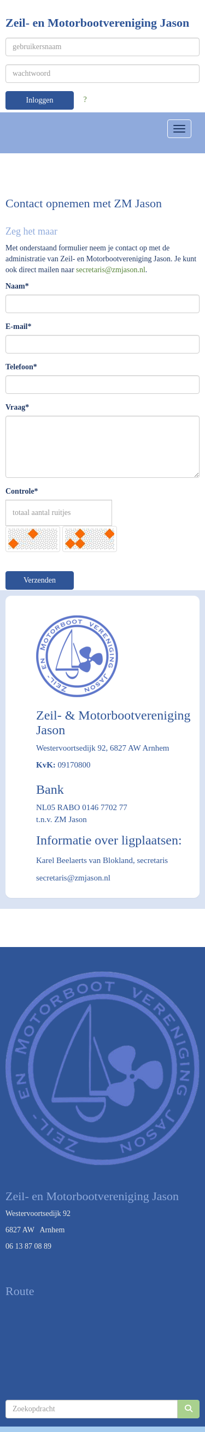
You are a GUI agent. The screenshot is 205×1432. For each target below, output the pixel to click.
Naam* (17, 286)
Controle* (21, 491)
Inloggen (40, 100)
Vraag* (17, 407)
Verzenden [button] (40, 580)
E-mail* (18, 326)
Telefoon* (21, 367)
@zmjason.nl (110, 270)
